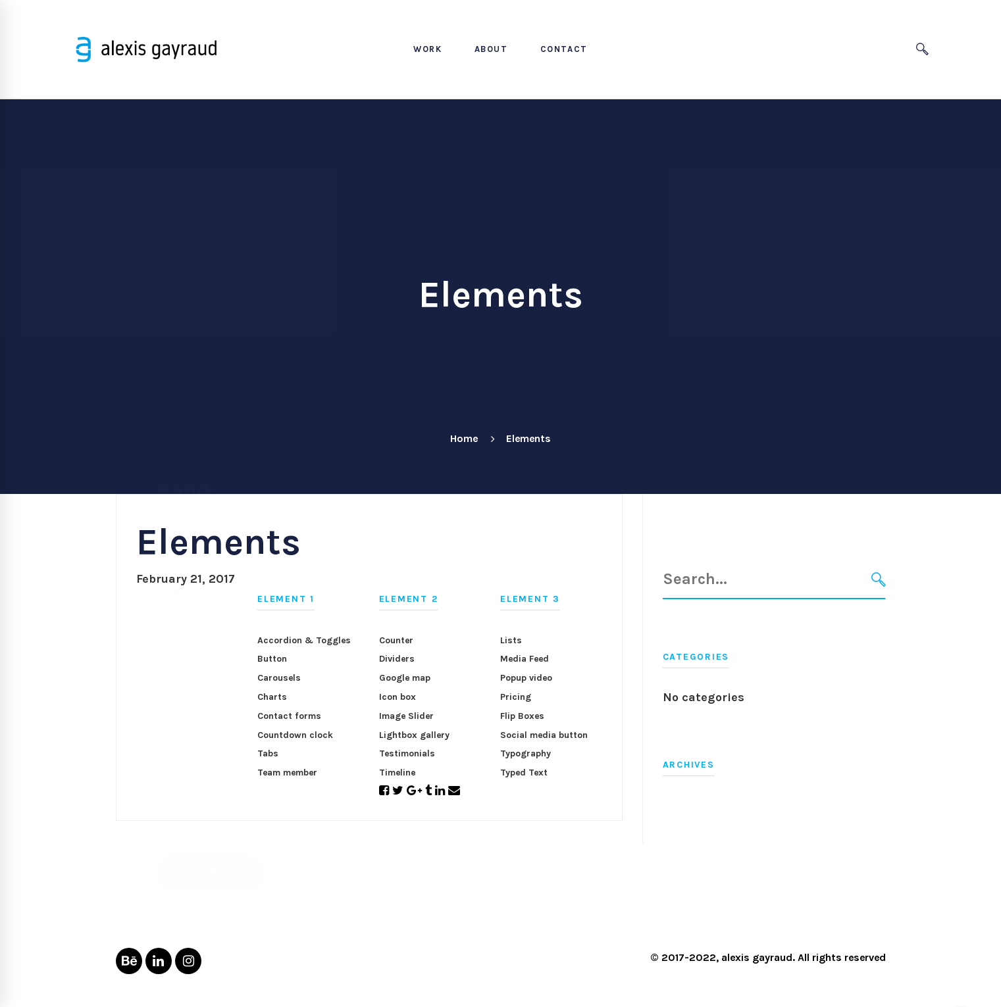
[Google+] (414, 790)
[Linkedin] (440, 790)
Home (464, 438)
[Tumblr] (428, 790)
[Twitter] (397, 790)
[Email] (454, 790)
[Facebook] (384, 790)
